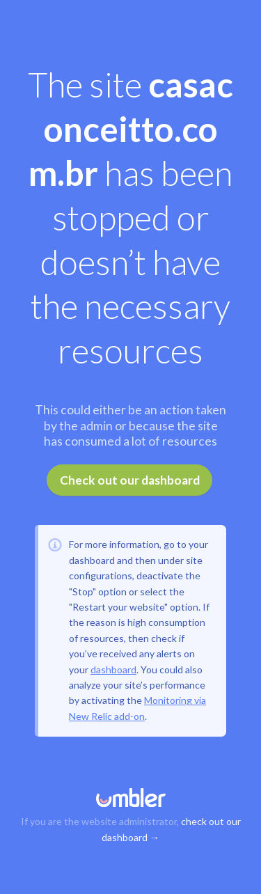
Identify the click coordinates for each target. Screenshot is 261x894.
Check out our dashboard (130, 480)
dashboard (113, 669)
